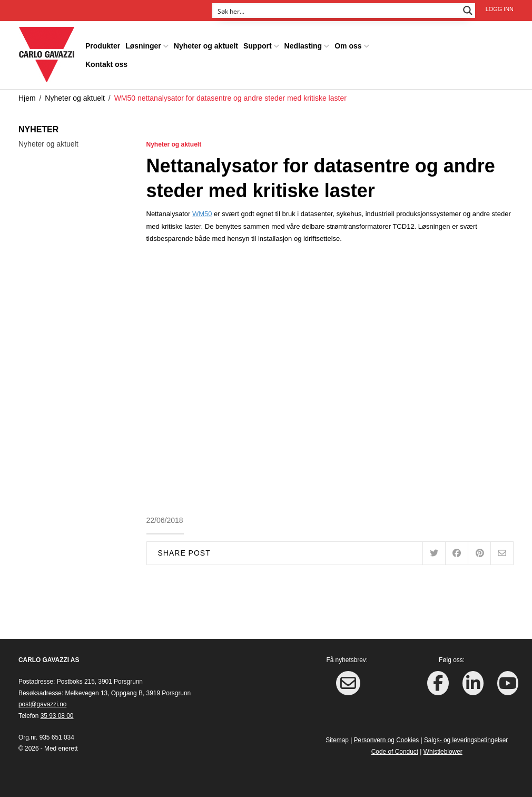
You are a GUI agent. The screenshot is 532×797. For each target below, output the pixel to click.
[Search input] (337, 10)
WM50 (202, 214)
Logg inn (500, 9)
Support (257, 46)
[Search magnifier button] (467, 10)
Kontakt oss (106, 64)
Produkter (102, 46)
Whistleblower (442, 751)
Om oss (347, 46)
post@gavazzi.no (42, 704)
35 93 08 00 (57, 716)
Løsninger (143, 46)
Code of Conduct (394, 751)
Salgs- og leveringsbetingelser (466, 740)
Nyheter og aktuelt (206, 46)
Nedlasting (303, 46)
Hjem (27, 98)
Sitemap (337, 740)
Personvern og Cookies (386, 740)
